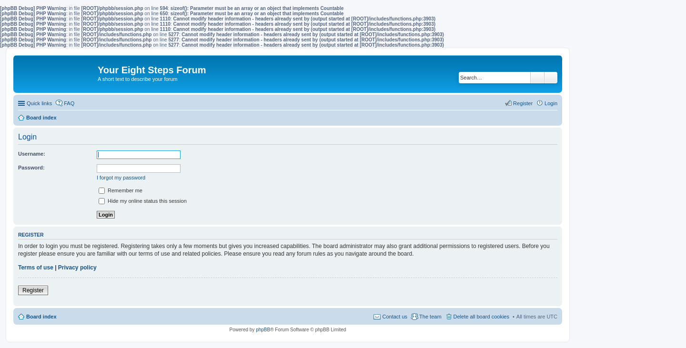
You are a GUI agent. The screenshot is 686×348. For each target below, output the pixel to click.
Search (537, 77)
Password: (31, 167)
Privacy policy (77, 267)
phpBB (263, 329)
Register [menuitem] (523, 103)
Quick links (39, 103)
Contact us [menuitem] (394, 316)
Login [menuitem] (551, 103)
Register (33, 290)
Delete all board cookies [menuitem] (481, 316)
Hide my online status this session (143, 201)
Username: (31, 154)
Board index (41, 316)
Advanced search (551, 77)
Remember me (120, 190)
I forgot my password (121, 177)
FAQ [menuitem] (69, 103)
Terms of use (35, 267)
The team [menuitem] (430, 316)
